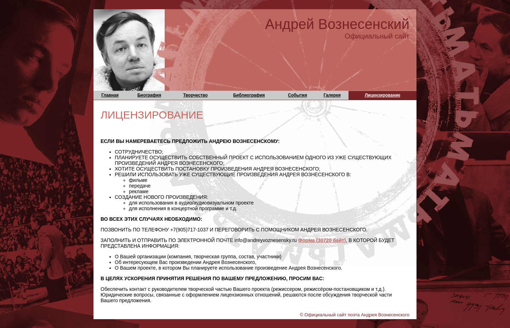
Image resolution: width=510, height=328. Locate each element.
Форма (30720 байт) (322, 240)
